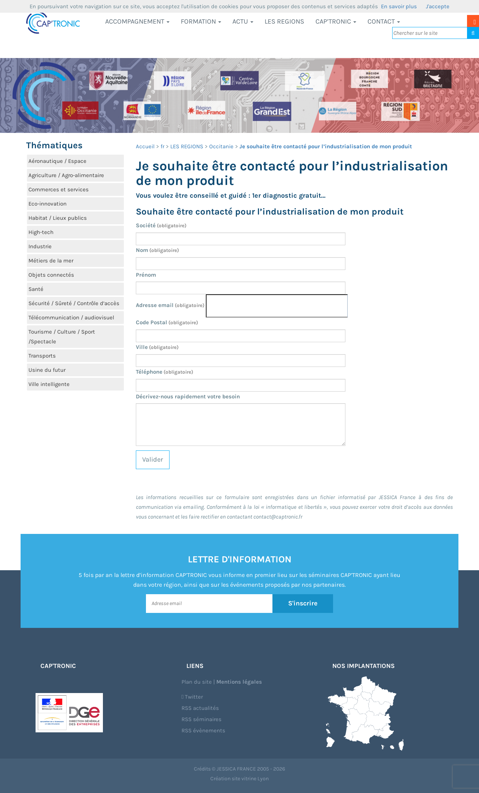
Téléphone (164, 371)
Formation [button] (201, 21)
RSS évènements (203, 730)
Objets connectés (51, 274)
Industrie (40, 246)
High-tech (41, 232)
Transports (42, 355)
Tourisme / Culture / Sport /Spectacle (61, 336)
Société (161, 225)
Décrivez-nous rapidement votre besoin (188, 396)
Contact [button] (383, 21)
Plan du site (196, 681)
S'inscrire (303, 603)
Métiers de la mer (50, 260)
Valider (152, 459)
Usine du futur (46, 370)
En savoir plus (399, 6)
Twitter (192, 696)
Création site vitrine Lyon (239, 778)
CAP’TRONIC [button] (335, 21)
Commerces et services (58, 189)
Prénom (146, 274)
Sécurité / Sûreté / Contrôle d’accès (73, 303)
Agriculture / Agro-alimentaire (66, 175)
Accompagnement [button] (137, 21)
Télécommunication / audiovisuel (71, 317)
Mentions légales (239, 681)
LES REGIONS (284, 21)
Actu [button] (242, 21)
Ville (157, 347)
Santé (35, 289)
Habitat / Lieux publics (57, 218)
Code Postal (167, 322)
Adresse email (170, 305)
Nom (157, 250)
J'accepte (437, 6)
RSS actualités (200, 708)
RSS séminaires (201, 719)
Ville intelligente (49, 384)
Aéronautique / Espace (57, 161)
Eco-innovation (47, 203)
